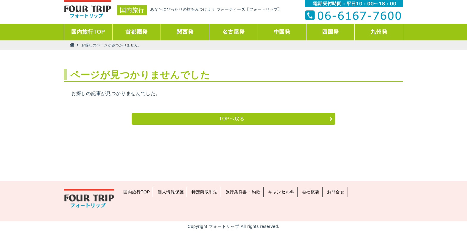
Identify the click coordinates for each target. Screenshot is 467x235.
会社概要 (311, 192)
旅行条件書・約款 (243, 192)
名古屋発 (233, 32)
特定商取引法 (205, 192)
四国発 (330, 32)
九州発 (379, 32)
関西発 (185, 32)
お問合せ (336, 192)
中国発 (282, 32)
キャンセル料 (281, 192)
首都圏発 (136, 32)
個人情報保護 (171, 192)
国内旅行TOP (88, 32)
